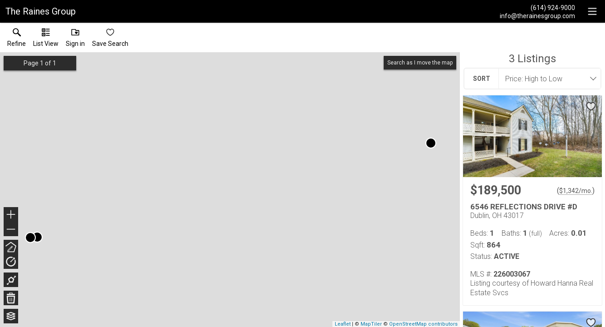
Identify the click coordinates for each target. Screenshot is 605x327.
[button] (45, 39)
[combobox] (547, 79)
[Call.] (537, 7)
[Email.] (537, 15)
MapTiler (371, 324)
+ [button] (11, 215)
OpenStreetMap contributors (423, 324)
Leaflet (343, 324)
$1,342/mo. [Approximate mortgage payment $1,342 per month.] (575, 190)
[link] (17, 39)
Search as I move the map (420, 62)
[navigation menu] (592, 11)
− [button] (11, 229)
